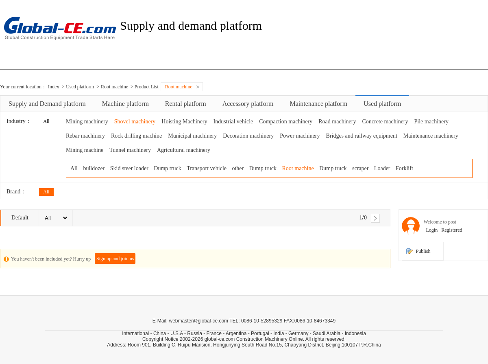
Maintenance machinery (430, 136)
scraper (360, 168)
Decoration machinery (248, 136)
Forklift (404, 168)
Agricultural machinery (183, 150)
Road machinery (337, 121)
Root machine (114, 87)
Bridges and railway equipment (361, 136)
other (238, 168)
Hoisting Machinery (184, 121)
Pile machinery (431, 121)
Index (53, 87)
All (46, 121)
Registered (450, 230)
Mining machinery (87, 121)
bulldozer (94, 168)
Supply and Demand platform (47, 103)
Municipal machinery (192, 136)
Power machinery (300, 136)
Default (19, 218)
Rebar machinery (85, 136)
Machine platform (125, 103)
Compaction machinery (285, 121)
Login (431, 230)
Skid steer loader (129, 168)
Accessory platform (248, 103)
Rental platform (185, 103)
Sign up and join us (115, 258)
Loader (382, 168)
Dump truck (167, 168)
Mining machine (84, 150)
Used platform (80, 87)
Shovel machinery (134, 121)
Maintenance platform (318, 103)
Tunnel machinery (130, 150)
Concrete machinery (385, 121)
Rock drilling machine (136, 136)
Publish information (427, 254)
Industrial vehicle (233, 121)
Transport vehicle (207, 168)
